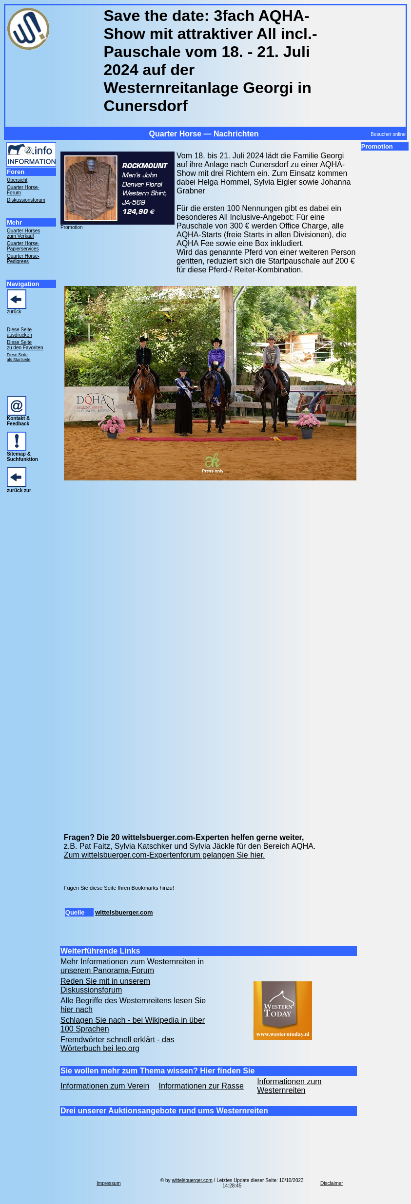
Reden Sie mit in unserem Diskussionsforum (105, 985)
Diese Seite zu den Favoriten (25, 345)
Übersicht (17, 180)
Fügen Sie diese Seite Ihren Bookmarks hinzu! (119, 888)
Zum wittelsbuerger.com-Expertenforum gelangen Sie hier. (164, 855)
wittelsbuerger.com (124, 912)
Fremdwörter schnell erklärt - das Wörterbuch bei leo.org (117, 1043)
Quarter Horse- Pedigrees (23, 258)
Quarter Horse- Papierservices (23, 246)
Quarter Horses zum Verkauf (23, 233)
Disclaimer (331, 1183)
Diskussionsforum (26, 200)
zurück (14, 311)
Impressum (108, 1183)
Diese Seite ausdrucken (19, 332)
